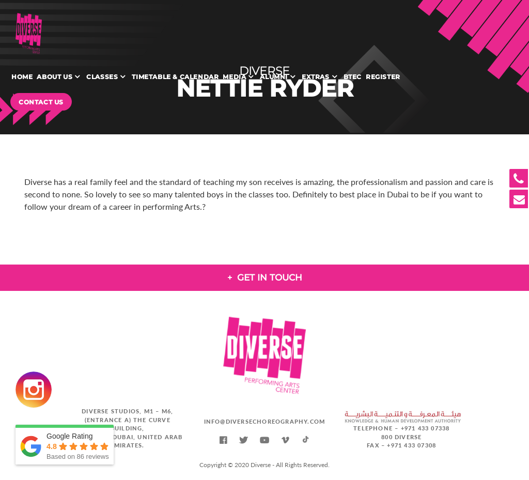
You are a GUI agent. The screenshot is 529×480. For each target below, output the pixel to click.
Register (383, 77)
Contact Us (41, 102)
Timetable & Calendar (175, 77)
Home (22, 77)
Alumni (274, 77)
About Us (54, 77)
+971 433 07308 (411, 445)
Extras (316, 77)
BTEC (353, 77)
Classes (102, 77)
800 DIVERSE (401, 436)
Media (234, 77)
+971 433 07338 (425, 428)
